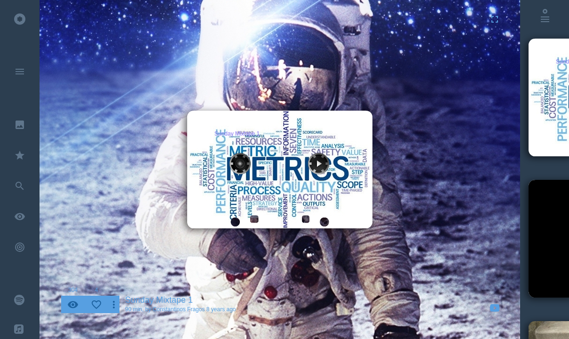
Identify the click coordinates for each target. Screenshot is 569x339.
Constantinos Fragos (179, 309)
